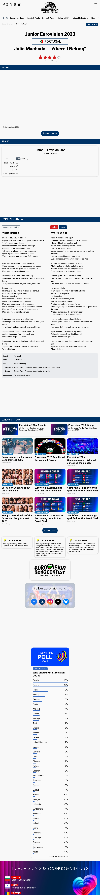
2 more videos (50, 133)
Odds (92, 18)
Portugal (50, 41)
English (54, 227)
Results (33, 18)
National (80, 18)
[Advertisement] (50, 196)
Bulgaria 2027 (63, 18)
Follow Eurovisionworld (50, 588)
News (17, 18)
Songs (48, 18)
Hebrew (62, 227)
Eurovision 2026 (50, 868)
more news (50, 530)
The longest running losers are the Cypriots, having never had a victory (16, 542)
